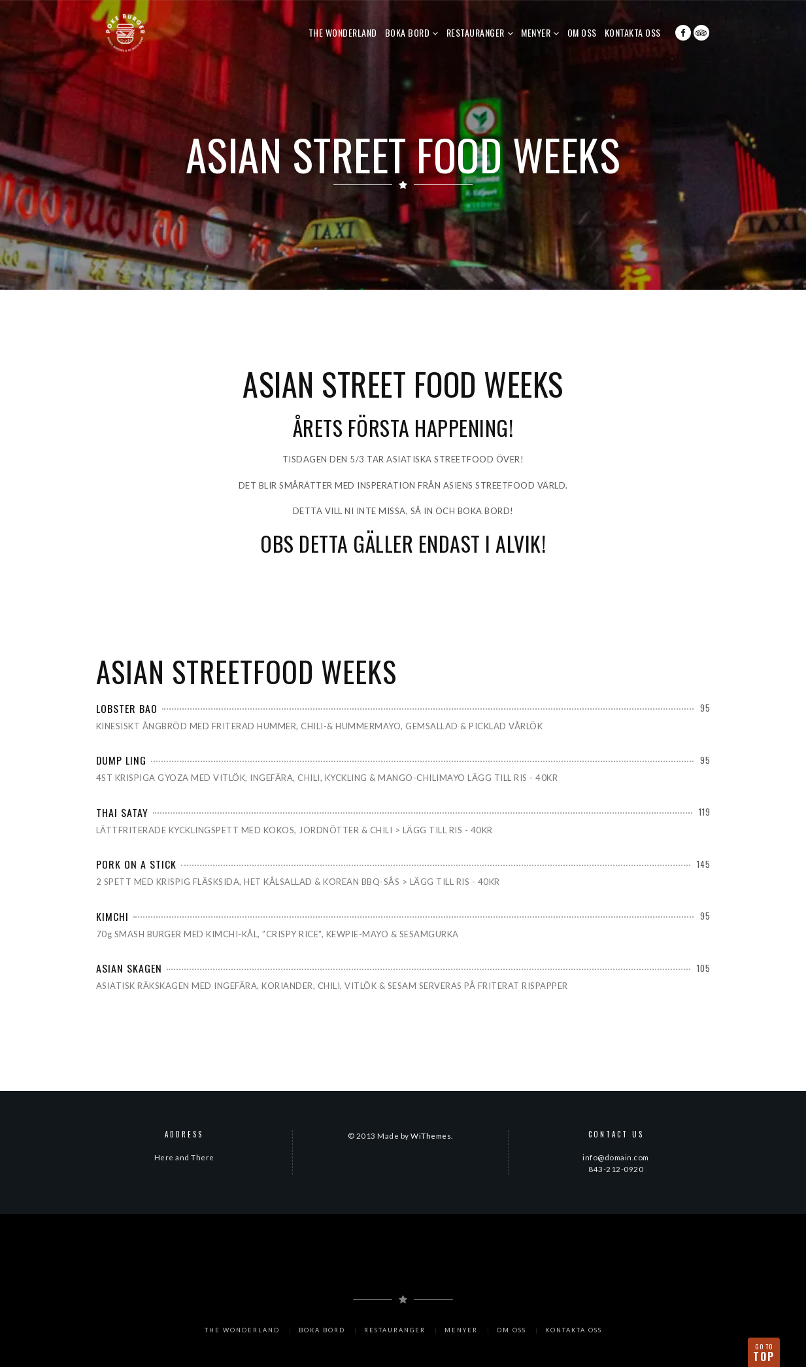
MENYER (535, 32)
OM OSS (582, 32)
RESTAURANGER (475, 32)
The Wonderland (343, 32)
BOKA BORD (407, 32)
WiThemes (431, 1135)
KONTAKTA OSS (633, 32)
